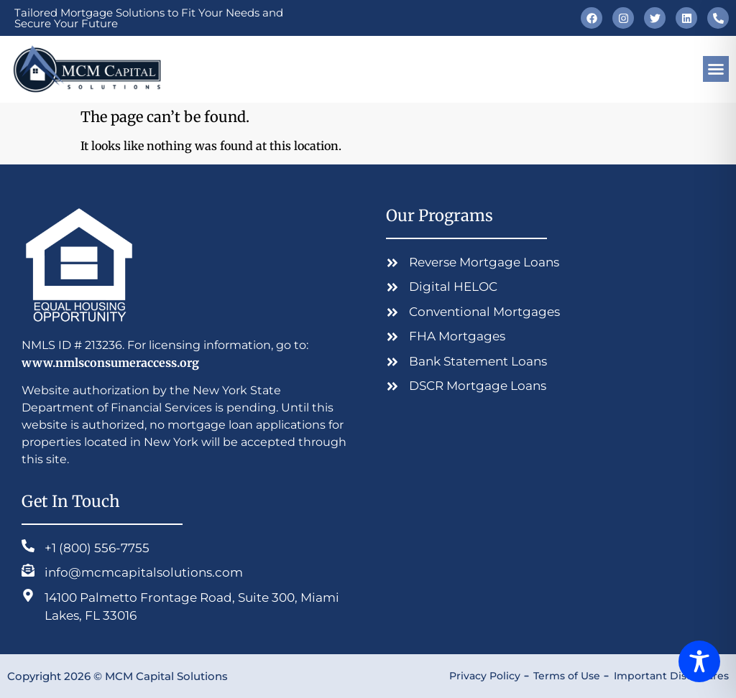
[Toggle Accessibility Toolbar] (699, 661)
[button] (716, 69)
